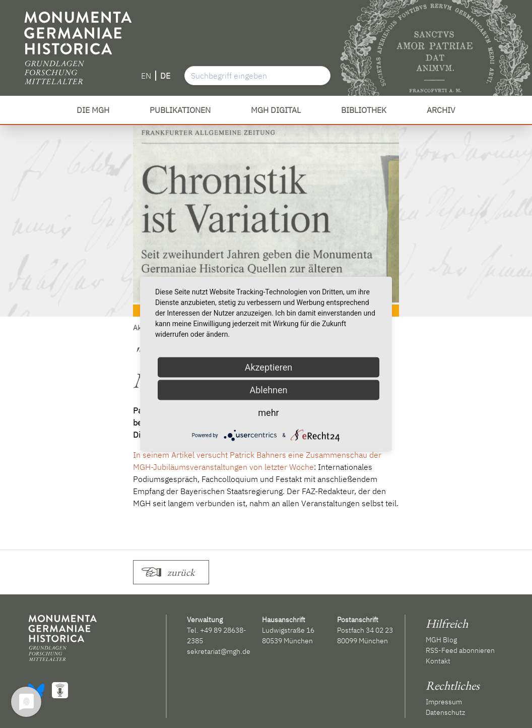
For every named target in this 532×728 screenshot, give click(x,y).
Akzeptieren (269, 367)
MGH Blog (441, 639)
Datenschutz (445, 712)
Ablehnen (268, 390)
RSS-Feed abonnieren (460, 650)
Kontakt (438, 660)
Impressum (444, 701)
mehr (268, 412)
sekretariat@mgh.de (218, 651)
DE (165, 76)
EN (146, 76)
